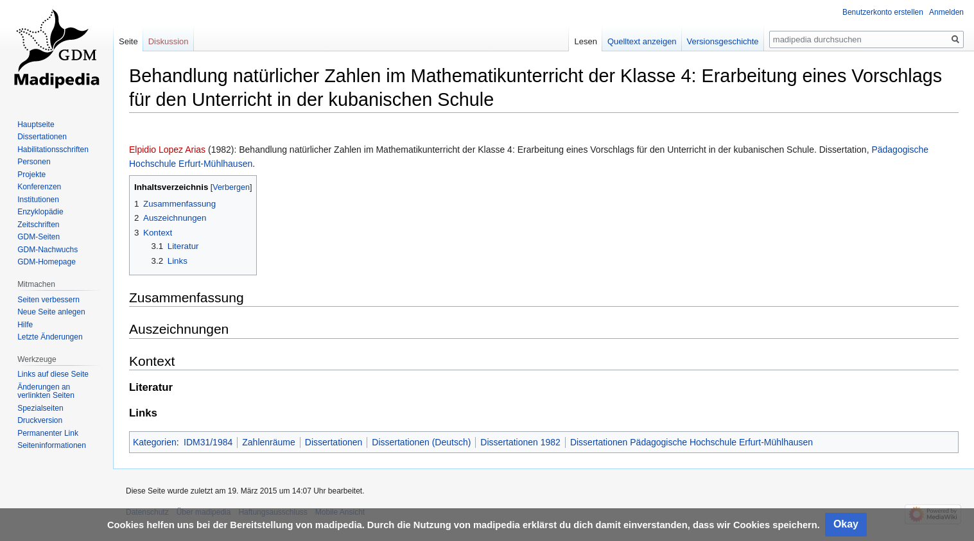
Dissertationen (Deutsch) (421, 442)
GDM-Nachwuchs (47, 249)
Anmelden (946, 12)
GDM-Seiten (38, 236)
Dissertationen (334, 442)
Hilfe (25, 324)
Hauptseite (35, 124)
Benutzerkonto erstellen (882, 12)
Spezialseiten (40, 408)
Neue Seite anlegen (51, 311)
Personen (33, 161)
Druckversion (39, 420)
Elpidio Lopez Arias (167, 149)
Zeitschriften (38, 224)
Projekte (31, 174)
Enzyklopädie (40, 211)
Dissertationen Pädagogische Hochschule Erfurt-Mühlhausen (691, 442)
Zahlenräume (268, 442)
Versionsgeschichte (723, 41)
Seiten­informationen (51, 445)
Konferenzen (39, 186)
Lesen (585, 41)
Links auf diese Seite (53, 374)
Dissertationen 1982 (520, 442)
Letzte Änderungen (49, 336)
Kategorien (155, 442)
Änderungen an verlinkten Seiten (45, 391)
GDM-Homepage (46, 261)
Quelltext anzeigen (642, 41)
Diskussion (168, 41)
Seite (128, 41)
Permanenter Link (47, 433)
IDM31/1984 (208, 442)
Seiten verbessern (48, 299)
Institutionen (38, 199)
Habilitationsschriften (53, 149)
